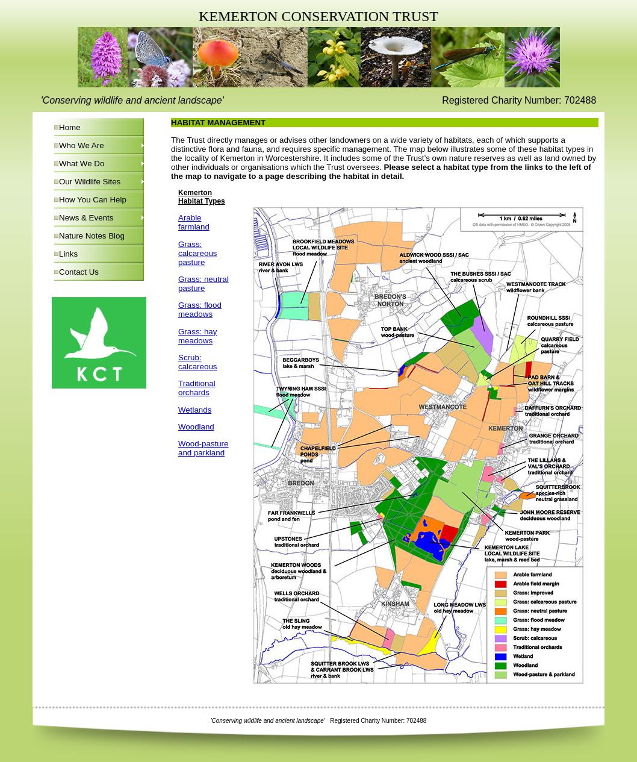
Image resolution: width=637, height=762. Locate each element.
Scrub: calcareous (197, 362)
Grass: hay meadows (197, 336)
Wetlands (194, 409)
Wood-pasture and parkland (203, 448)
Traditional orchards (197, 388)
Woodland (196, 426)
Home (70, 127)
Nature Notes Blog (92, 235)
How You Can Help (92, 199)
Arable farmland (194, 222)
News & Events (86, 217)
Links (68, 253)
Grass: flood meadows (200, 310)
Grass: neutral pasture (203, 284)
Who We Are (81, 145)
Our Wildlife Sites (89, 181)
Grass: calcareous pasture (197, 253)
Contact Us (79, 271)
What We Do (81, 163)
